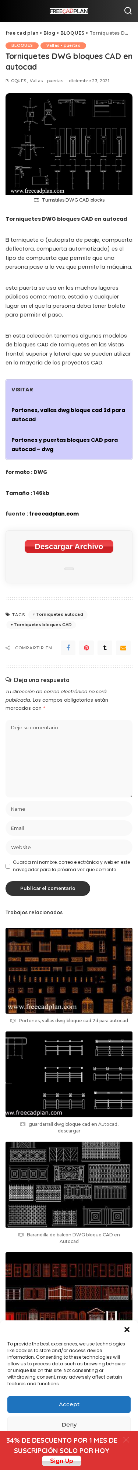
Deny (69, 1424)
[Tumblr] (105, 647)
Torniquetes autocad (59, 614)
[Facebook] (68, 647)
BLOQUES (22, 45)
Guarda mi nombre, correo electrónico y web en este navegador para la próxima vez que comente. (71, 866)
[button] (127, 1329)
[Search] (128, 11)
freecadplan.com (54, 513)
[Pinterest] (86, 647)
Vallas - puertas (63, 45)
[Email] (123, 647)
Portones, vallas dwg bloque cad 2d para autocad (73, 1020)
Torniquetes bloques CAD (43, 624)
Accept (69, 1404)
